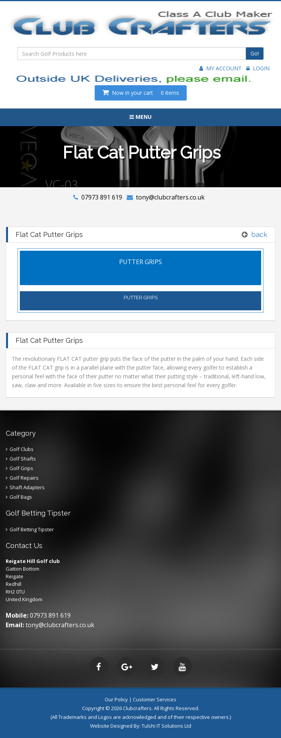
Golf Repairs (24, 477)
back (259, 234)
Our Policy (116, 699)
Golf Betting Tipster (32, 529)
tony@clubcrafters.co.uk (170, 197)
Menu (140, 116)
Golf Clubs (22, 449)
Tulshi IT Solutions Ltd (166, 725)
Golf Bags (21, 496)
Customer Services (154, 699)
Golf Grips (21, 468)
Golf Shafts (23, 458)
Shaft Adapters (27, 487)
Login (258, 68)
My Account (220, 68)
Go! (254, 53)
